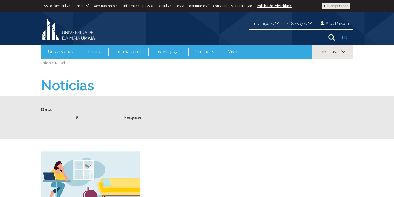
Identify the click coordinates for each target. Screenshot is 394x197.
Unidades (204, 51)
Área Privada (334, 23)
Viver (233, 51)
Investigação (168, 51)
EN (344, 37)
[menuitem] (61, 52)
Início (46, 63)
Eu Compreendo (336, 6)
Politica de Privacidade (274, 6)
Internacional (128, 51)
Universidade (61, 51)
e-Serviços (299, 23)
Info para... (333, 51)
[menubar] (143, 52)
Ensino (95, 51)
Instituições (266, 23)
